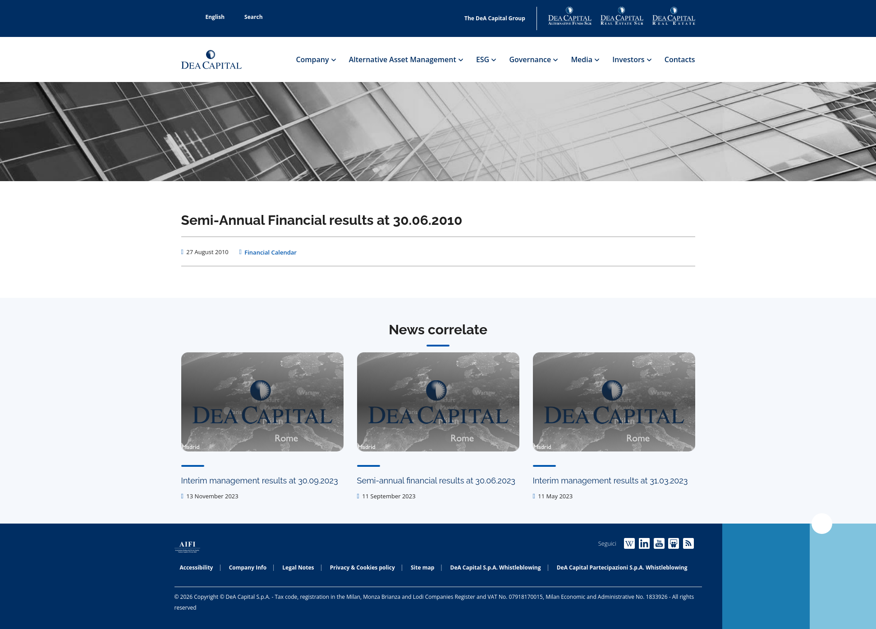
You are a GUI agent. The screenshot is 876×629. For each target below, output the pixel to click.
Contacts (680, 59)
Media (585, 59)
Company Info (247, 567)
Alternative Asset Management (406, 59)
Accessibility (196, 567)
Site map (422, 567)
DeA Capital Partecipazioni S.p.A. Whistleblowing (622, 567)
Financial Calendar (270, 252)
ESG (486, 59)
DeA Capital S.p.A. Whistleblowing (495, 567)
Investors (631, 59)
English (210, 17)
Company (315, 59)
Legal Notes (298, 567)
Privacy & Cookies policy (362, 567)
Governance (533, 59)
